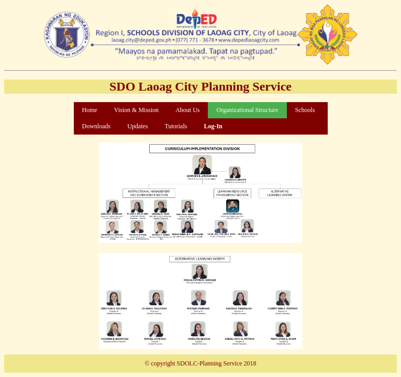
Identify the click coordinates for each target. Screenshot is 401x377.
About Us (187, 110)
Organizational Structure (247, 110)
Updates (137, 126)
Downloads (96, 126)
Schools (305, 110)
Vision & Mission (136, 110)
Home (89, 110)
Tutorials (176, 126)
